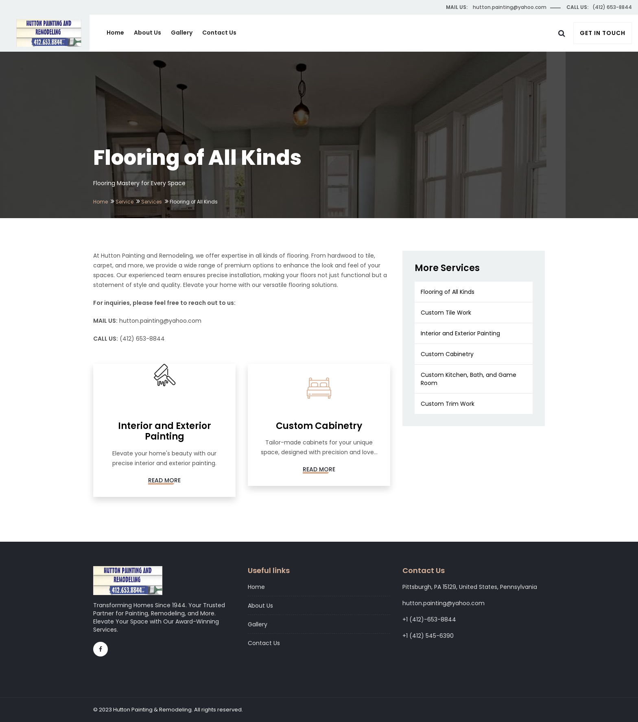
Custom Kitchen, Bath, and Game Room (468, 379)
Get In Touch (602, 33)
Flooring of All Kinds (447, 292)
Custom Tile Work (446, 312)
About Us (147, 32)
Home (115, 32)
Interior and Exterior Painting (460, 333)
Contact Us (219, 32)
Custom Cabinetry (447, 354)
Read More (164, 480)
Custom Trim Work (447, 404)
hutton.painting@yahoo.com (160, 321)
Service (124, 201)
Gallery (181, 32)
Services (151, 201)
